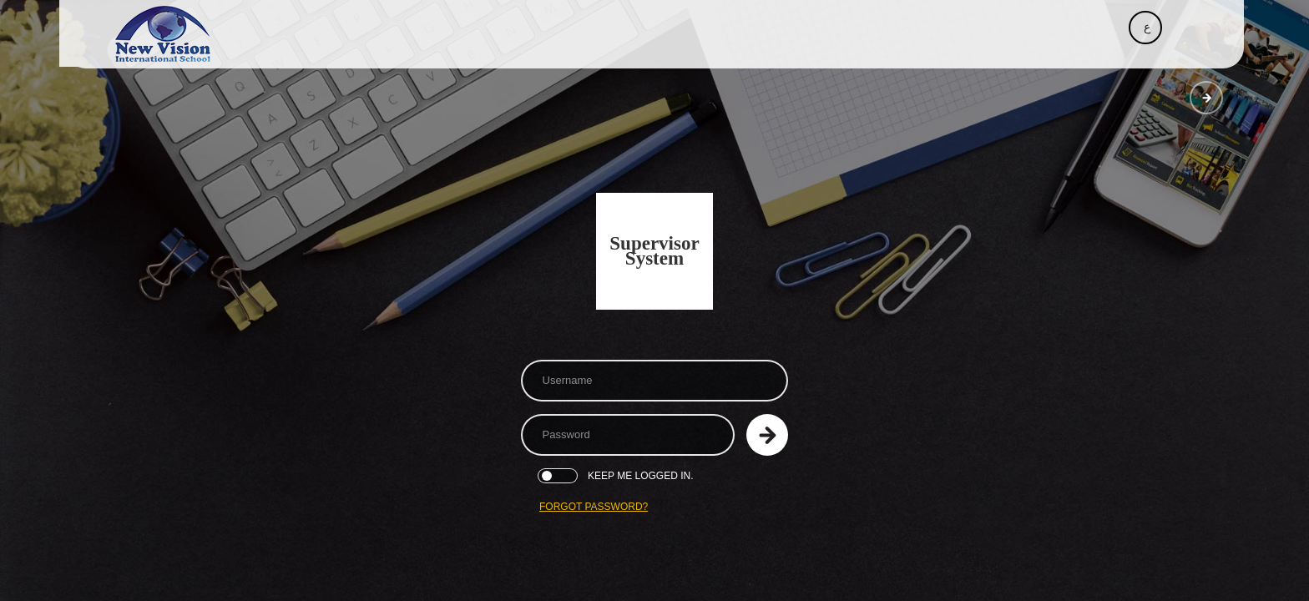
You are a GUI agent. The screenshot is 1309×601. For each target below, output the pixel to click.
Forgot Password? (593, 507)
